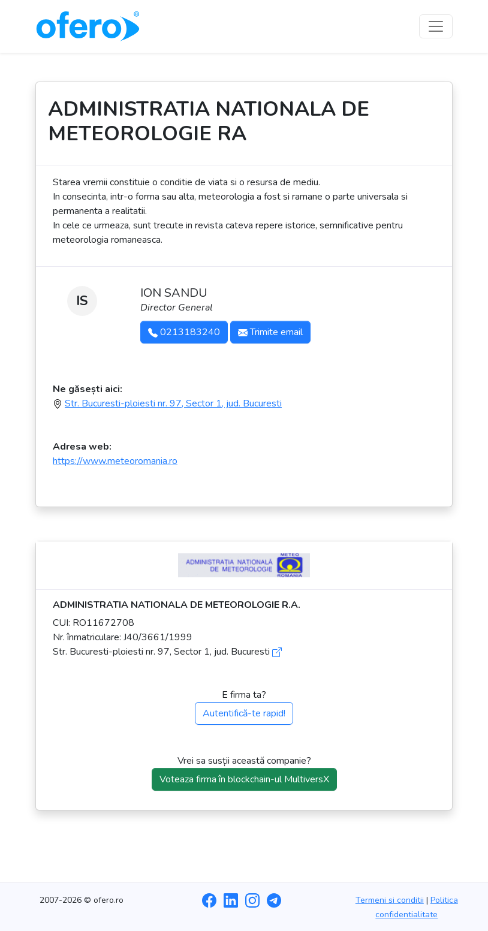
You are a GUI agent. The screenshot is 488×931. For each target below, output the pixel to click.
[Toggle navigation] (436, 26)
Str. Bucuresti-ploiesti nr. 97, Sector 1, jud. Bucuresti (173, 403)
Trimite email (270, 332)
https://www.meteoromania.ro (115, 461)
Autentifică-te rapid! (244, 713)
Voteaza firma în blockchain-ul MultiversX (244, 779)
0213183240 (184, 332)
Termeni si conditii (390, 900)
